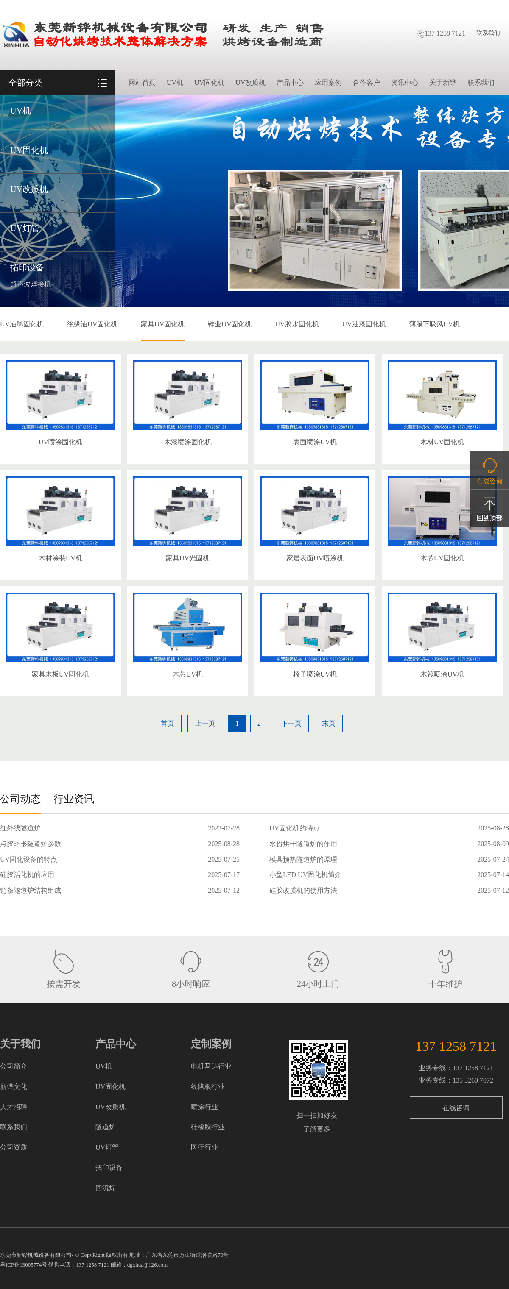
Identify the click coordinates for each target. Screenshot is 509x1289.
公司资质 (13, 1147)
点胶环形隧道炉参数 (30, 843)
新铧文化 (13, 1086)
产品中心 (290, 82)
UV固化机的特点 (294, 828)
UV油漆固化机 (364, 324)
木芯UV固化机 (442, 558)
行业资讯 (73, 799)
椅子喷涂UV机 (315, 674)
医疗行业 (204, 1147)
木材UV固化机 (442, 441)
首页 (167, 723)
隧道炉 (105, 1126)
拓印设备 (27, 267)
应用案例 (328, 82)
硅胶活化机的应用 (27, 874)
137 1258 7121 (440, 33)
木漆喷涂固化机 (188, 441)
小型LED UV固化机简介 (305, 874)
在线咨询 (456, 1107)
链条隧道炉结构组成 (30, 890)
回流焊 (105, 1188)
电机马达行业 (211, 1066)
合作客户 (366, 82)
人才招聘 (13, 1107)
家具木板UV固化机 (60, 674)
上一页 (205, 723)
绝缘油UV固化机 (92, 324)
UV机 (20, 110)
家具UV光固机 (188, 558)
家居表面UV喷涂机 (315, 558)
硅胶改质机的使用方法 (303, 890)
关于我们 (20, 1044)
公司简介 (13, 1066)
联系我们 (488, 33)
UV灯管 (24, 228)
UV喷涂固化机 (60, 441)
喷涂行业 (204, 1107)
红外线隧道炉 (20, 828)
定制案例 (211, 1044)
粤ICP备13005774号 (23, 1264)
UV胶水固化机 (297, 324)
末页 (329, 723)
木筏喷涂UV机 (442, 674)
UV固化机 (29, 150)
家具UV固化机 (163, 324)
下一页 (291, 723)
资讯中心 (404, 82)
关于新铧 (442, 82)
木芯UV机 (188, 674)
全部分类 (25, 82)
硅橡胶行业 (208, 1126)
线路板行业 (208, 1086)
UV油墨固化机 (22, 324)
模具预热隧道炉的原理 (303, 859)
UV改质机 (29, 189)
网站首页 (142, 82)
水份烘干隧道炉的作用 (303, 843)
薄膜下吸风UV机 (434, 324)
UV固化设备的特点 (28, 859)
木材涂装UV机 (60, 558)
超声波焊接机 (30, 284)
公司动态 (20, 799)
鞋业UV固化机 (230, 324)
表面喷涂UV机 (315, 441)
